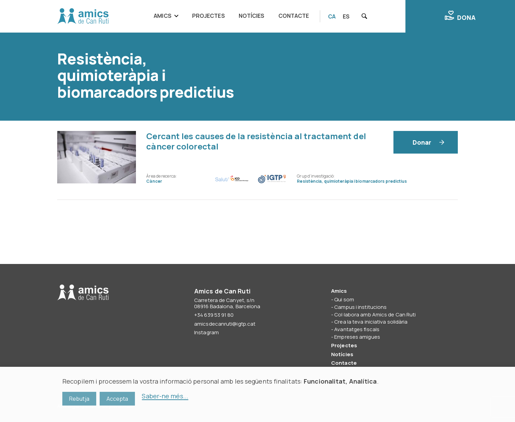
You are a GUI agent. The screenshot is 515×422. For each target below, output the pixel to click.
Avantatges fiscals (356, 329)
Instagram (206, 332)
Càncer (154, 181)
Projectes (208, 16)
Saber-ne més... (165, 396)
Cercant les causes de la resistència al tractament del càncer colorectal (256, 141)
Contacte (293, 16)
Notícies (252, 16)
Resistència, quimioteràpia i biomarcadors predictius (352, 181)
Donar (422, 142)
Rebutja (79, 398)
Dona (460, 16)
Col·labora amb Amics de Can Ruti (375, 314)
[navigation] (233, 16)
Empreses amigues (357, 336)
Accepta (117, 398)
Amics (163, 16)
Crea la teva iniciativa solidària (370, 321)
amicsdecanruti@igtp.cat (224, 323)
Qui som (344, 299)
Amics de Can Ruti (83, 16)
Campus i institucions (360, 307)
